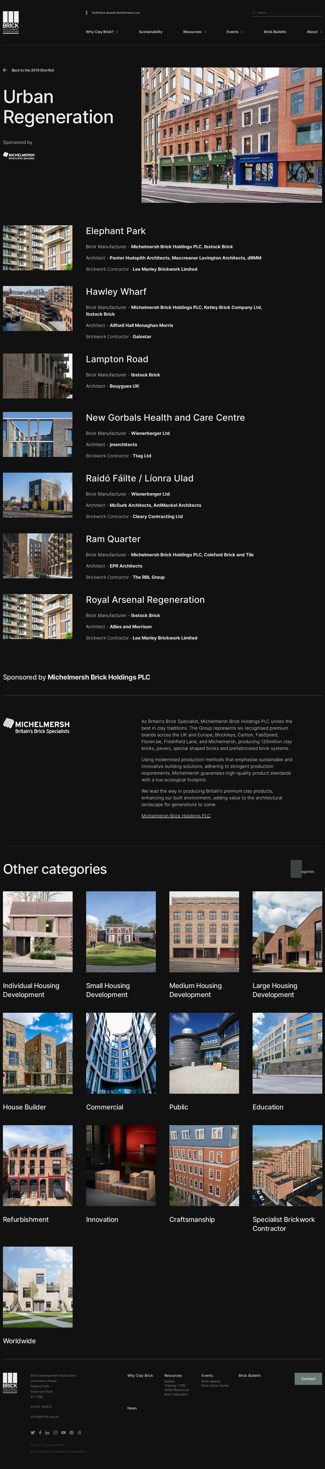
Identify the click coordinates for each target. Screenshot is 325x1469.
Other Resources (176, 1390)
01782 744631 (41, 1407)
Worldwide (19, 1341)
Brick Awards (211, 1381)
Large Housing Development (275, 990)
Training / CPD (175, 1385)
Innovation (102, 1219)
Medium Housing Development (195, 990)
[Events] (235, 31)
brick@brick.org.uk (45, 1416)
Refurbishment (26, 1219)
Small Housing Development (108, 990)
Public (178, 1107)
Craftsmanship (192, 1219)
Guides (169, 1381)
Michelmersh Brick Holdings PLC (176, 815)
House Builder (24, 1107)
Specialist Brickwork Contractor (284, 1223)
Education (268, 1107)
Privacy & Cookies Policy (47, 1445)
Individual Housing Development (31, 990)
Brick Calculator (176, 1394)
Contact (308, 1378)
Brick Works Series (215, 1385)
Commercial (104, 1107)
